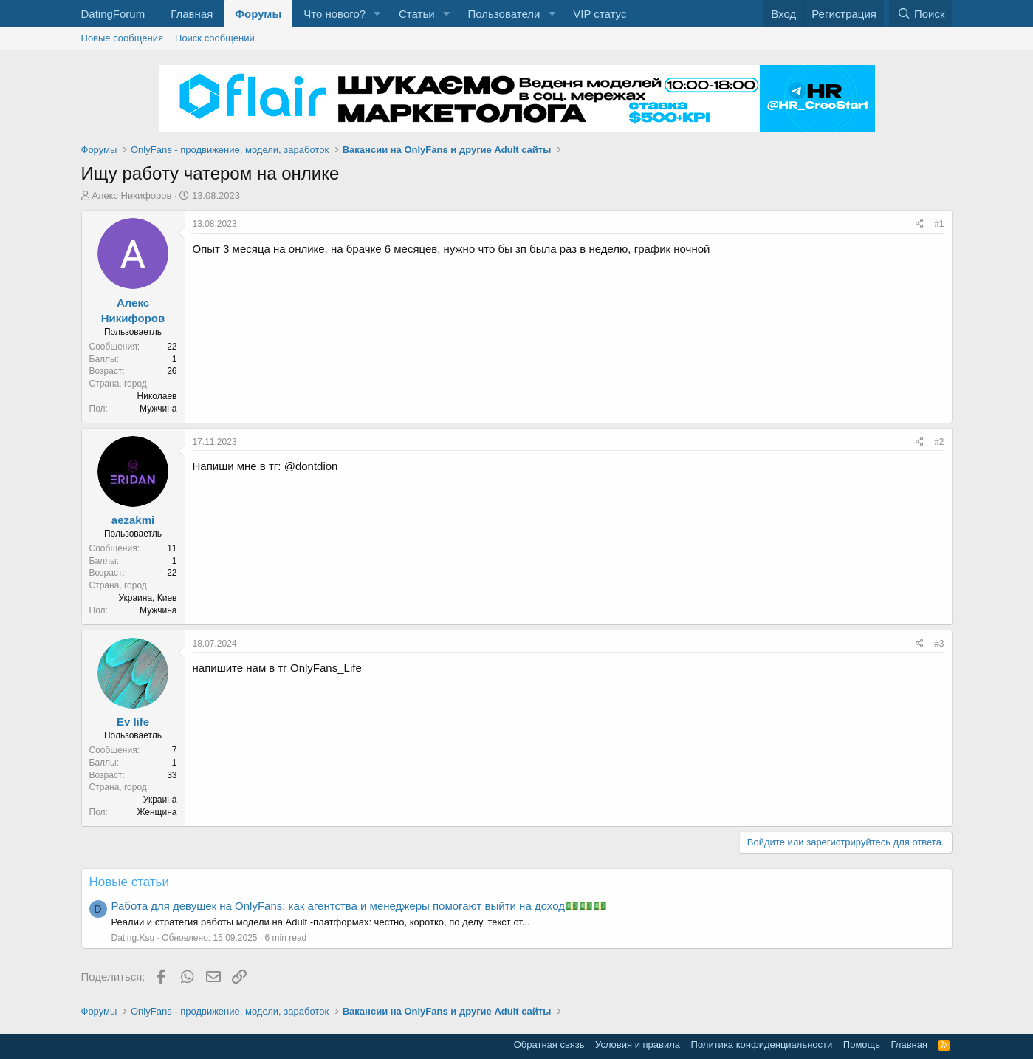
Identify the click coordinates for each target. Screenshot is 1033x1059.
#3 (939, 644)
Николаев (157, 396)
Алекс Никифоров (131, 195)
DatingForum (113, 13)
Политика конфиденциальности (762, 1044)
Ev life (133, 721)
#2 (939, 442)
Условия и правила (637, 1044)
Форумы (258, 13)
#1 (939, 224)
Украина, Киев (147, 598)
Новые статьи (129, 882)
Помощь (861, 1044)
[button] (377, 13)
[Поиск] (920, 13)
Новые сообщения (122, 38)
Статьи (417, 13)
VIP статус (599, 13)
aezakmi (132, 520)
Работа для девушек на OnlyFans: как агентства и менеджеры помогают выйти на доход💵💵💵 (359, 905)
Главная (192, 13)
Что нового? (334, 13)
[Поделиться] (919, 224)
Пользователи (503, 13)
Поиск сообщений (215, 38)
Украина (160, 799)
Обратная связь (549, 1044)
